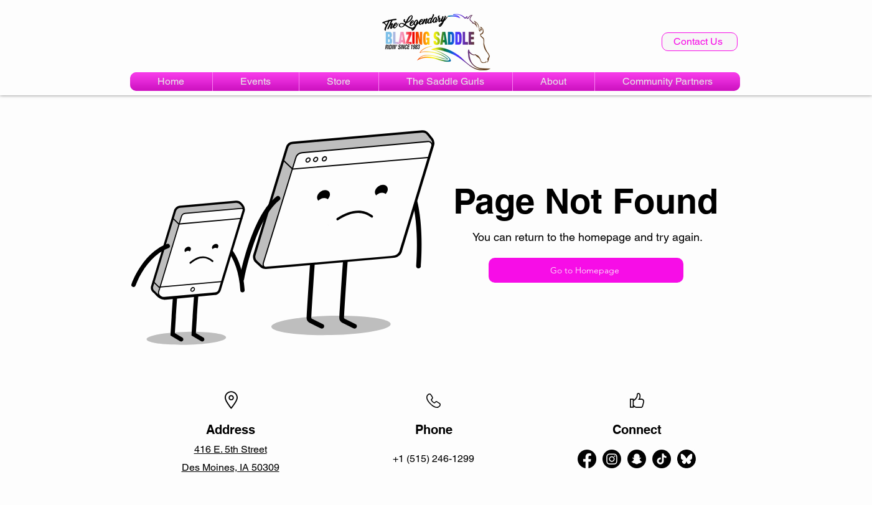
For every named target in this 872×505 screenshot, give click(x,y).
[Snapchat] (636, 459)
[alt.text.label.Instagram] (611, 459)
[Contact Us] (700, 41)
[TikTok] (661, 459)
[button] (256, 81)
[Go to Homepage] (586, 270)
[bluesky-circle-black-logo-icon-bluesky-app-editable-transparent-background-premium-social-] (686, 459)
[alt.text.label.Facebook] (587, 459)
